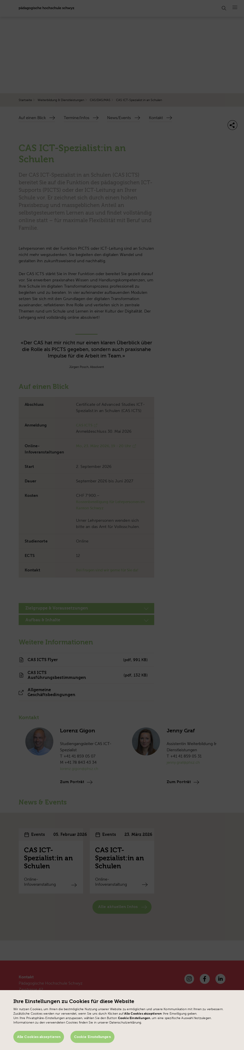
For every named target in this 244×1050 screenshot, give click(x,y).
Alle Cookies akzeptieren (38, 1038)
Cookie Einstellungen (94, 1038)
